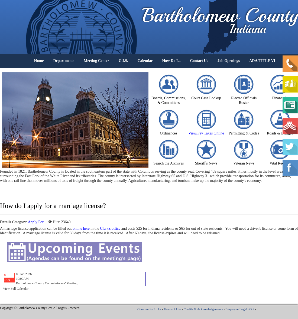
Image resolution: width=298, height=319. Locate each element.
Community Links (149, 309)
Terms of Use (172, 309)
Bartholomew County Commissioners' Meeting (46, 283)
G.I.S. (123, 61)
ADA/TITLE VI (262, 61)
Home (39, 61)
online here (81, 228)
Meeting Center (96, 61)
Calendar (145, 61)
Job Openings (229, 61)
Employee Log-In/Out (239, 309)
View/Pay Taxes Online (206, 133)
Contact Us (199, 61)
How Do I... (171, 61)
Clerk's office (110, 228)
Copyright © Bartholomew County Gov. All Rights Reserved (40, 308)
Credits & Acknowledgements (203, 309)
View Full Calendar (15, 289)
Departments (63, 61)
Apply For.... (37, 222)
